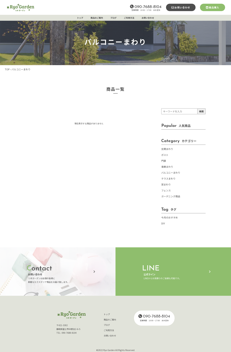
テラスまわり (168, 178)
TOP (7, 69)
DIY (163, 223)
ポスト (164, 155)
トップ (80, 17)
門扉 (163, 161)
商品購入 (214, 7)
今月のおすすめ (169, 217)
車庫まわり (167, 166)
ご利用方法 (129, 17)
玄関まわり (167, 149)
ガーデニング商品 (170, 196)
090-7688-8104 (148, 7)
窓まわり (166, 184)
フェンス (166, 190)
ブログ (113, 17)
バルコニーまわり (170, 172)
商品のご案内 (97, 17)
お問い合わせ (182, 7)
